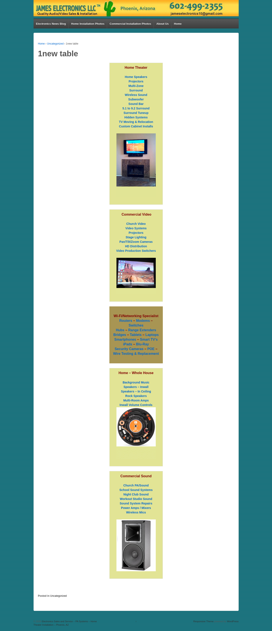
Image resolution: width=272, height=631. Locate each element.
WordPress (232, 621)
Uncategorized (55, 43)
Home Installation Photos (87, 23)
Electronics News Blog (51, 23)
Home (178, 23)
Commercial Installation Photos (130, 23)
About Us (162, 23)
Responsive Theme (203, 621)
